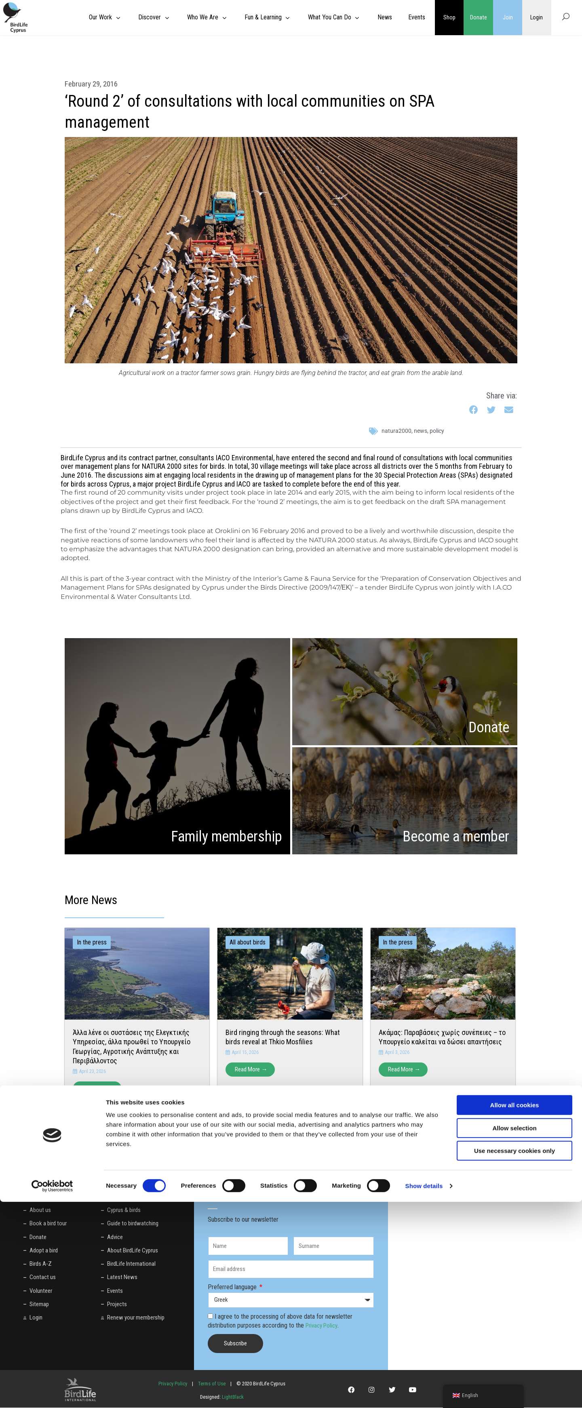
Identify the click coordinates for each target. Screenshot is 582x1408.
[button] (474, 410)
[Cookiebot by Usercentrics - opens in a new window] (52, 1392)
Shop (449, 17)
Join (508, 17)
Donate (478, 17)
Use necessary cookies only (514, 1356)
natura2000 (396, 431)
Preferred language (233, 1287)
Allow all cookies (514, 1311)
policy (437, 431)
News (420, 431)
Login (536, 17)
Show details (424, 1392)
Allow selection (514, 1334)
